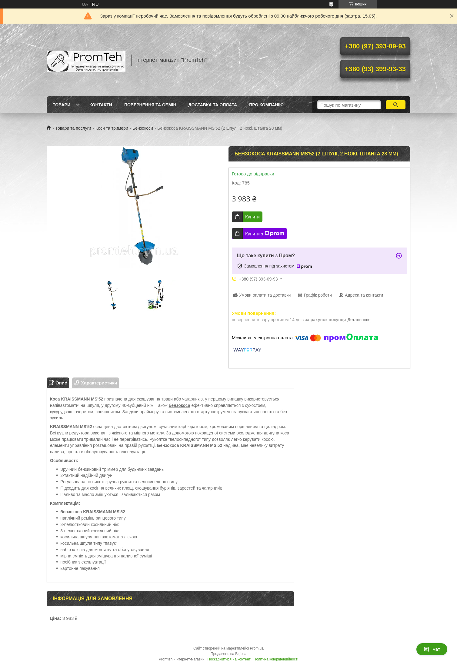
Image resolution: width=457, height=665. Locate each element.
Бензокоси (142, 128)
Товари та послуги (73, 128)
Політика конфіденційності (276, 659)
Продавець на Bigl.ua (228, 654)
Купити (252, 216)
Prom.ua (257, 648)
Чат (432, 649)
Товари (61, 104)
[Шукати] (395, 104)
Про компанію (266, 104)
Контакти (100, 104)
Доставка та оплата (212, 104)
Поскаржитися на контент (228, 659)
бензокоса (179, 405)
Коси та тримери (111, 128)
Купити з (264, 233)
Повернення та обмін (150, 104)
